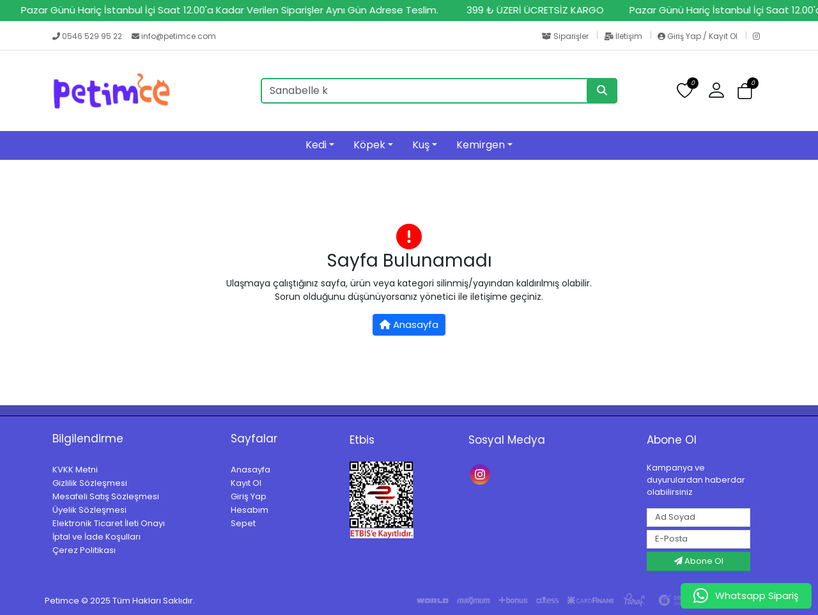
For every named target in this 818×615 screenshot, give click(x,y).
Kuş (420, 144)
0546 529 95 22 (88, 36)
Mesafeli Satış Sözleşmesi (105, 496)
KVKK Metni (75, 469)
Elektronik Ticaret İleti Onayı (108, 523)
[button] (721, 91)
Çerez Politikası (84, 550)
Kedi (316, 144)
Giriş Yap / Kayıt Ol (698, 36)
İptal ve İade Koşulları (96, 537)
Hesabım (249, 510)
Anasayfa (409, 324)
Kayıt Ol (246, 483)
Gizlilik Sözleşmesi (89, 483)
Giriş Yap (248, 496)
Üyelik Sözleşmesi (89, 510)
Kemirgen (480, 144)
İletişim (624, 36)
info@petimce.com (174, 36)
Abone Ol (698, 561)
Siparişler (566, 36)
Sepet (243, 523)
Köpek (369, 144)
